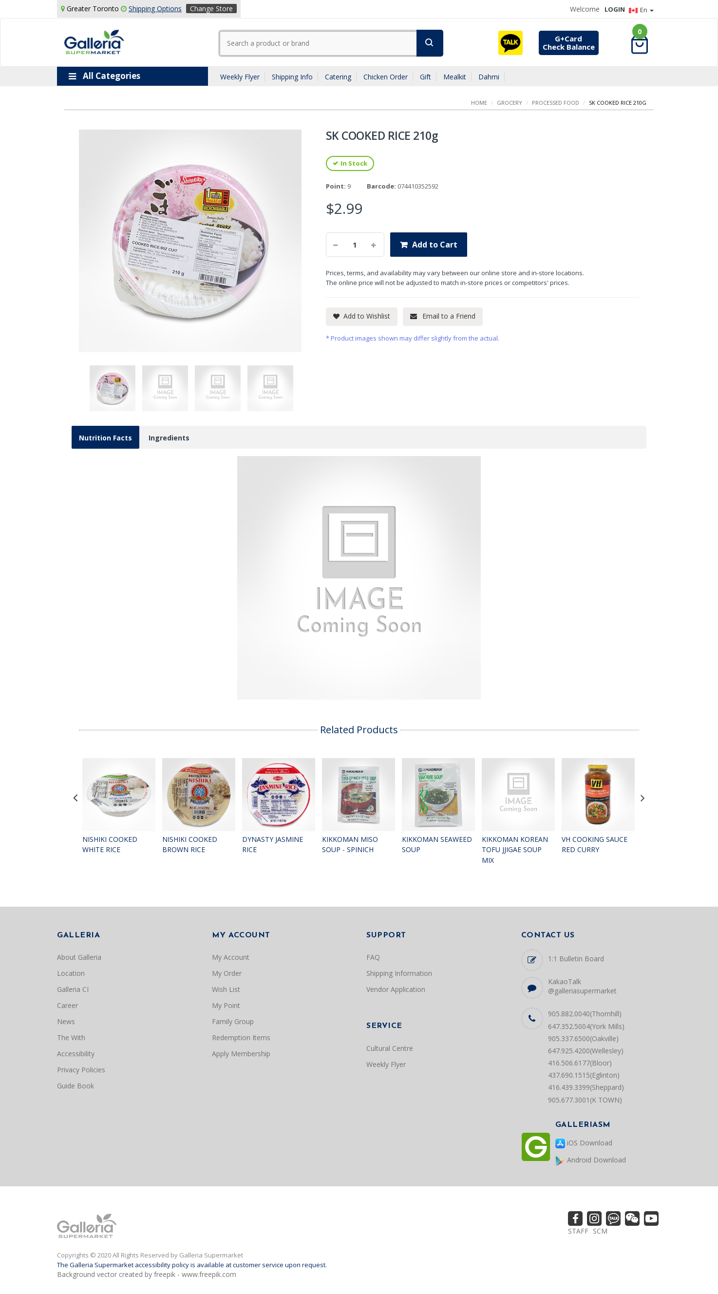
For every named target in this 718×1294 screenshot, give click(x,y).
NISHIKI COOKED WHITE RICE (109, 845)
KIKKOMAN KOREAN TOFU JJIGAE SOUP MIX (515, 850)
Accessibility (75, 1053)
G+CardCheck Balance (569, 43)
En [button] (641, 9)
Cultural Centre (389, 1048)
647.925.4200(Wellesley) (586, 1050)
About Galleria (79, 957)
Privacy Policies (81, 1069)
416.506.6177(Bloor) (580, 1062)
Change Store (211, 8)
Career (67, 1005)
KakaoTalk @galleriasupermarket (582, 986)
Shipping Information (399, 973)
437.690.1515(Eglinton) (584, 1075)
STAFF (578, 1231)
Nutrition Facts (105, 437)
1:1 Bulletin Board (576, 958)
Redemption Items (241, 1037)
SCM (600, 1231)
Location (71, 973)
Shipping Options (155, 8)
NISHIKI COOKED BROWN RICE (189, 845)
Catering (338, 76)
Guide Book (75, 1085)
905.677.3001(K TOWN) (585, 1099)
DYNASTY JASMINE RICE (272, 845)
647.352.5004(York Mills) (586, 1026)
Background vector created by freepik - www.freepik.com (146, 1274)
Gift (425, 76)
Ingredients (169, 437)
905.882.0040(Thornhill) (585, 1013)
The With (71, 1037)
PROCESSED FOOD (555, 102)
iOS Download (583, 1143)
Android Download (590, 1160)
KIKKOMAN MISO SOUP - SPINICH (350, 845)
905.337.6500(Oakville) (583, 1038)
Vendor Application (395, 989)
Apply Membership (241, 1053)
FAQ (373, 957)
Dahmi (488, 76)
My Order (227, 973)
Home (479, 102)
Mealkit (454, 76)
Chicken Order (385, 76)
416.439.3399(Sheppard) (586, 1087)
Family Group (233, 1021)
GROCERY (509, 102)
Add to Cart (434, 244)
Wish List (226, 989)
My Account (230, 957)
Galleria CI (73, 989)
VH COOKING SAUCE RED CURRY (594, 845)
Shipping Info (292, 76)
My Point (226, 1005)
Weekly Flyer (240, 76)
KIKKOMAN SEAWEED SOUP (437, 845)
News (66, 1021)
